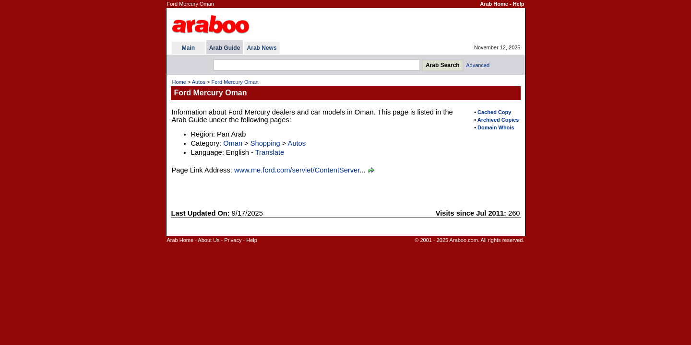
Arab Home (494, 4)
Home (179, 82)
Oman (232, 143)
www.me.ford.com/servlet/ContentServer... (300, 170)
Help (518, 4)
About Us (208, 240)
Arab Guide (224, 48)
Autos (198, 82)
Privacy (232, 240)
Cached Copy (494, 112)
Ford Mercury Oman (234, 82)
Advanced (477, 65)
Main (188, 48)
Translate (270, 152)
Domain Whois (495, 127)
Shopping (265, 143)
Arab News (262, 48)
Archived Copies (498, 120)
